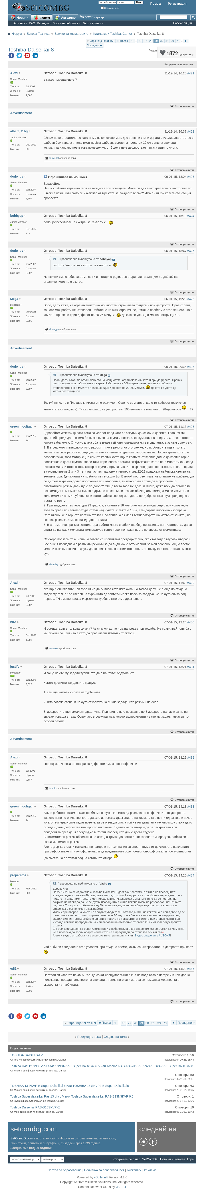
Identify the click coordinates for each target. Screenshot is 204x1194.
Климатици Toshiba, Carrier (112, 33)
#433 (190, 806)
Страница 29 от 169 (102, 41)
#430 (190, 622)
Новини (19, 17)
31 (167, 41)
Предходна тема (89, 1036)
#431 (190, 667)
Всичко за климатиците (71, 33)
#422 (190, 131)
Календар (43, 23)
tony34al (54, 158)
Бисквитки (134, 1170)
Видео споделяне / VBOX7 (152, 935)
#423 (190, 176)
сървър (92, 17)
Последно (94, 45)
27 (145, 41)
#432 (190, 757)
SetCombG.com (21, 1138)
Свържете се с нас (126, 1159)
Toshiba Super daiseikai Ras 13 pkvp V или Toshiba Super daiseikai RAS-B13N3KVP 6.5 (71, 1096)
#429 (190, 583)
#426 (190, 299)
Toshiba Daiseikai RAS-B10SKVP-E (35, 1107)
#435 (190, 969)
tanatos (53, 788)
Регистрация (177, 3)
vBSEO (121, 1187)
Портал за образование (64, 1170)
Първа (122, 41)
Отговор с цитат (182, 106)
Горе (190, 1159)
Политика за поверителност (104, 1170)
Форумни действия (65, 23)
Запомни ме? (110, 8)
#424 (190, 216)
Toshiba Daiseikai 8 (31, 50)
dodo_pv (54, 329)
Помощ (155, 3)
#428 (190, 426)
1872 (177, 53)
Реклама (150, 1170)
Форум (41, 17)
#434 (190, 875)
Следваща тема (115, 1036)
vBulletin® (101, 1177)
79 (177, 41)
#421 (190, 73)
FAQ (32, 23)
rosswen (54, 648)
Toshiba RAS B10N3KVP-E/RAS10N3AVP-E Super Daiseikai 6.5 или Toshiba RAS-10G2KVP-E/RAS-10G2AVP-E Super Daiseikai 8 (101, 1066)
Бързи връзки (92, 23)
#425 (190, 251)
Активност (20, 23)
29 (156, 41)
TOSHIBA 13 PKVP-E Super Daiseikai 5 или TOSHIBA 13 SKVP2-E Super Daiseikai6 (69, 1086)
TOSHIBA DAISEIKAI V (26, 1055)
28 (150, 41)
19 (139, 41)
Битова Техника (38, 33)
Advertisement (21, 113)
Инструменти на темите (177, 64)
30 (161, 41)
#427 (190, 367)
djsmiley (53, 564)
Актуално (65, 17)
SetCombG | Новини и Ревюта (163, 1159)
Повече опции (182, 23)
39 (172, 41)
